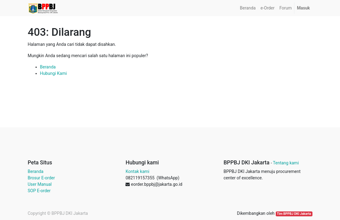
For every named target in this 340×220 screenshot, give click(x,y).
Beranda (48, 66)
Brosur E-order (41, 177)
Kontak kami (137, 171)
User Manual (40, 184)
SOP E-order (39, 190)
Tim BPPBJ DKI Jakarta (294, 214)
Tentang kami (286, 162)
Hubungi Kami (53, 73)
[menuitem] (247, 8)
